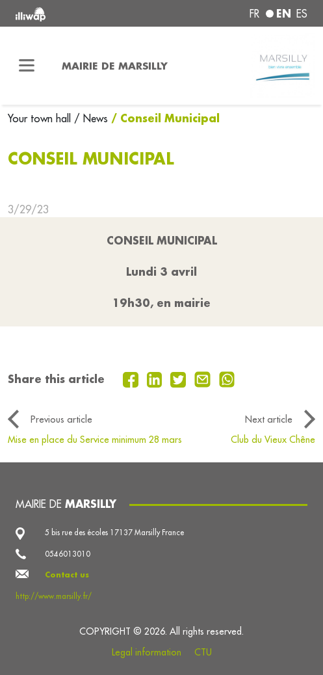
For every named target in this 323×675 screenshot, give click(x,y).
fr (254, 13)
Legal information (146, 652)
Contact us (67, 574)
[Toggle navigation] (27, 65)
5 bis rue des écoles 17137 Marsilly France (114, 532)
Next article (268, 419)
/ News (91, 118)
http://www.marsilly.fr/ (54, 596)
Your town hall (41, 118)
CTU (203, 652)
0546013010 (67, 554)
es (301, 13)
